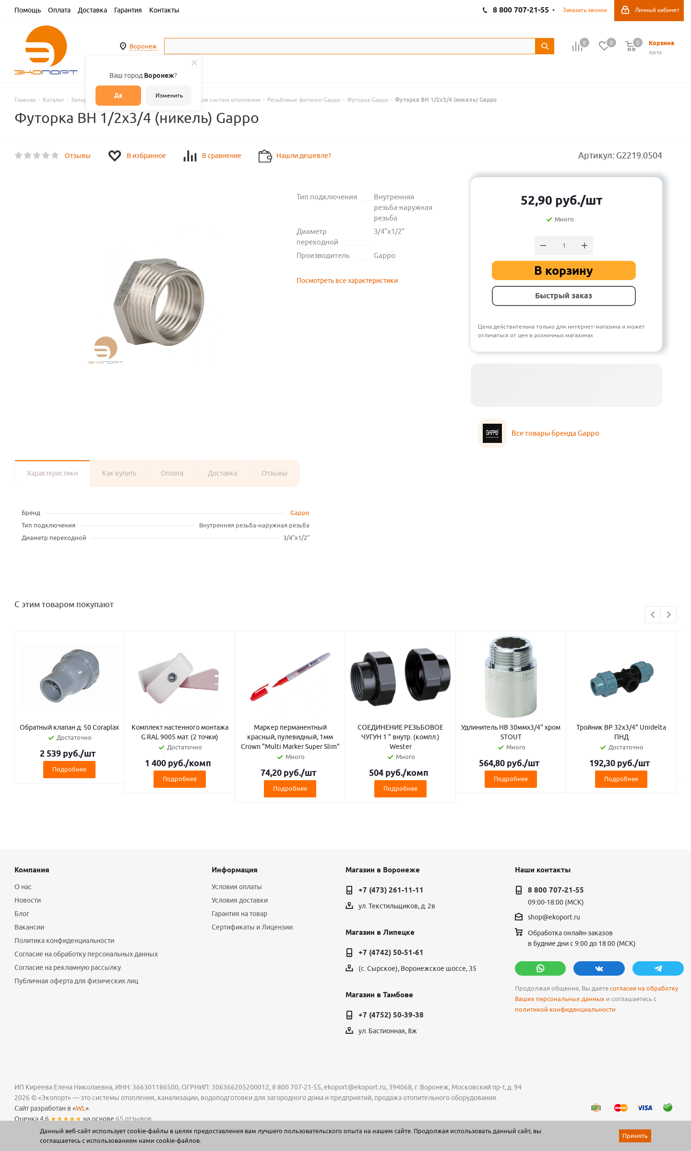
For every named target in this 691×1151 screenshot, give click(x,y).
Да (118, 95)
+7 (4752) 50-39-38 (391, 1015)
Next (669, 615)
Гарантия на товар (239, 914)
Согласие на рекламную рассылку (67, 967)
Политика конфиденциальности (64, 940)
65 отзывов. (134, 1119)
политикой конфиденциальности (565, 1009)
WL (80, 1108)
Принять (635, 1135)
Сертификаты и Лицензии (252, 927)
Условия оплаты (237, 887)
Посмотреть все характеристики (347, 280)
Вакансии (29, 927)
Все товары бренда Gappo (555, 433)
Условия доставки (240, 900)
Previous (653, 615)
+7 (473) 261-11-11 (391, 890)
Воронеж (143, 46)
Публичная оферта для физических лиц (76, 981)
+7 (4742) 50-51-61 (391, 952)
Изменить (169, 95)
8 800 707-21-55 (556, 890)
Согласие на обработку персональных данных (86, 954)
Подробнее (69, 769)
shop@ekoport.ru (554, 917)
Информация (235, 870)
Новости (27, 900)
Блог (21, 914)
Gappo (300, 512)
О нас (23, 887)
